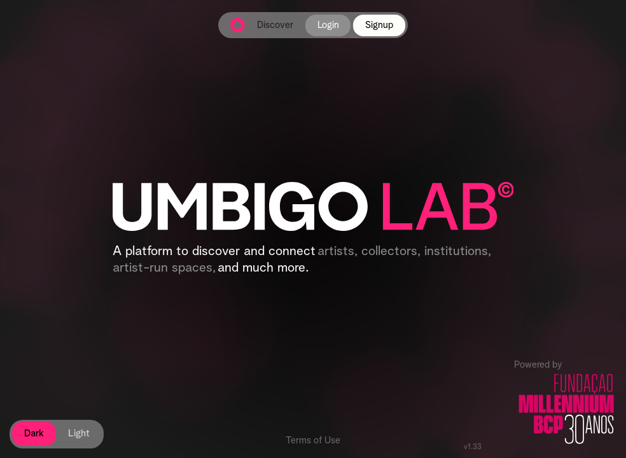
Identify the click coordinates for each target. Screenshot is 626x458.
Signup (379, 25)
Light (79, 433)
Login (328, 25)
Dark (34, 433)
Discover (275, 25)
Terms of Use (313, 440)
